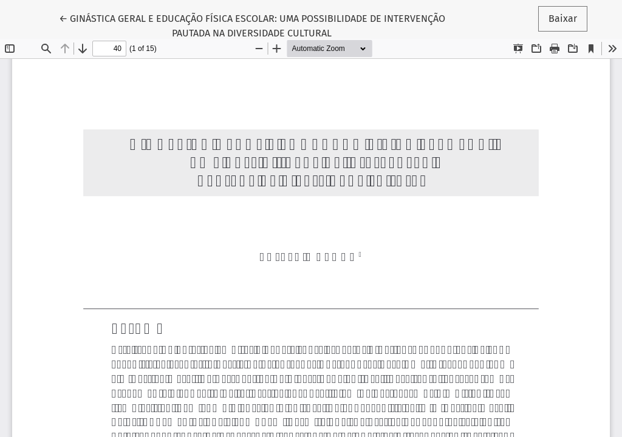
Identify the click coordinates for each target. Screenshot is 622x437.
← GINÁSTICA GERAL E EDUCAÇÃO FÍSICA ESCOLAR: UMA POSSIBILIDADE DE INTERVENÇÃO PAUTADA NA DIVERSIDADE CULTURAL (252, 25)
